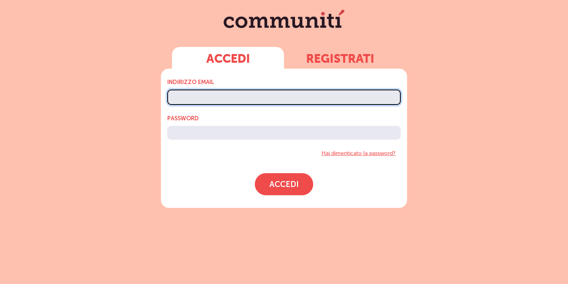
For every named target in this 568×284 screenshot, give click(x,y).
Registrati (340, 59)
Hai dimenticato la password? (358, 153)
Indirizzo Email (190, 82)
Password (183, 118)
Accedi (228, 59)
